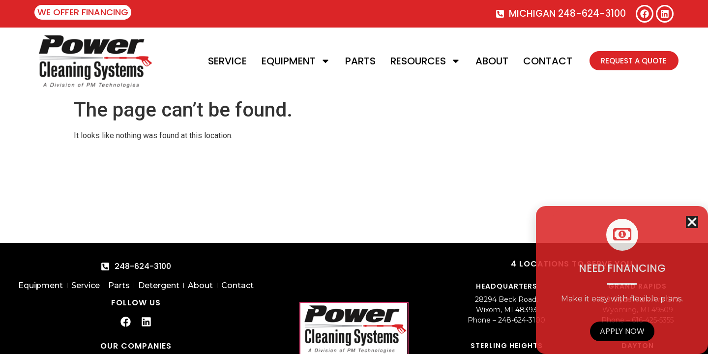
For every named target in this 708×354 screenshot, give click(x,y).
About (491, 61)
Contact (547, 61)
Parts (360, 61)
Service (226, 61)
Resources (425, 61)
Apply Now (622, 331)
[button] (692, 222)
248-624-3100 (521, 320)
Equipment (295, 61)
